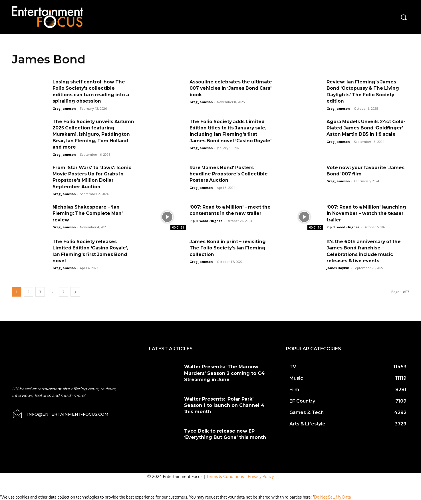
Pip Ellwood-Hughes (206, 227)
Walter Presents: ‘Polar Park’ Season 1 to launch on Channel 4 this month (224, 405)
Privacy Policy (261, 476)
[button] (403, 17)
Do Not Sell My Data (332, 497)
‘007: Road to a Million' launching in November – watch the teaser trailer (367, 213)
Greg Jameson (64, 108)
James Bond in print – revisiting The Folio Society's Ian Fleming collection (229, 248)
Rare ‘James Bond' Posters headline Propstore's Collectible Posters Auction (229, 174)
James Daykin (338, 268)
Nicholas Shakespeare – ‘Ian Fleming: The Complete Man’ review (88, 213)
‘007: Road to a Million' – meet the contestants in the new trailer (226, 213)
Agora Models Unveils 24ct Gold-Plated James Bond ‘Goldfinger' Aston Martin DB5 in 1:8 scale (367, 128)
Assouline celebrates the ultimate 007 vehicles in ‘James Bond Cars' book (229, 88)
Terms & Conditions (225, 476)
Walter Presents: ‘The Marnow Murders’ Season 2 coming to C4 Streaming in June (224, 373)
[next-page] (75, 292)
